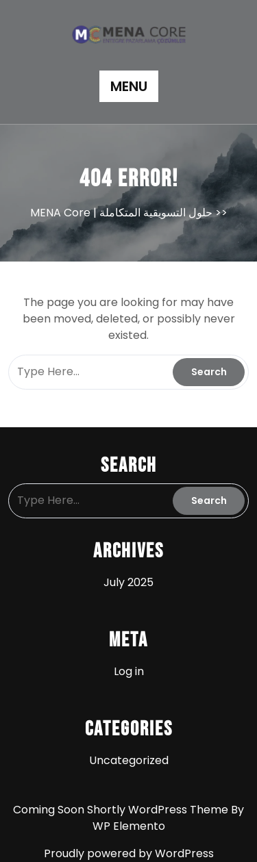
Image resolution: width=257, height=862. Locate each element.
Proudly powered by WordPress (129, 853)
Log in (129, 671)
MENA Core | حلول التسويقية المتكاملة (121, 212)
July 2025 (128, 582)
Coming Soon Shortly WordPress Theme (122, 809)
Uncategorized (129, 760)
